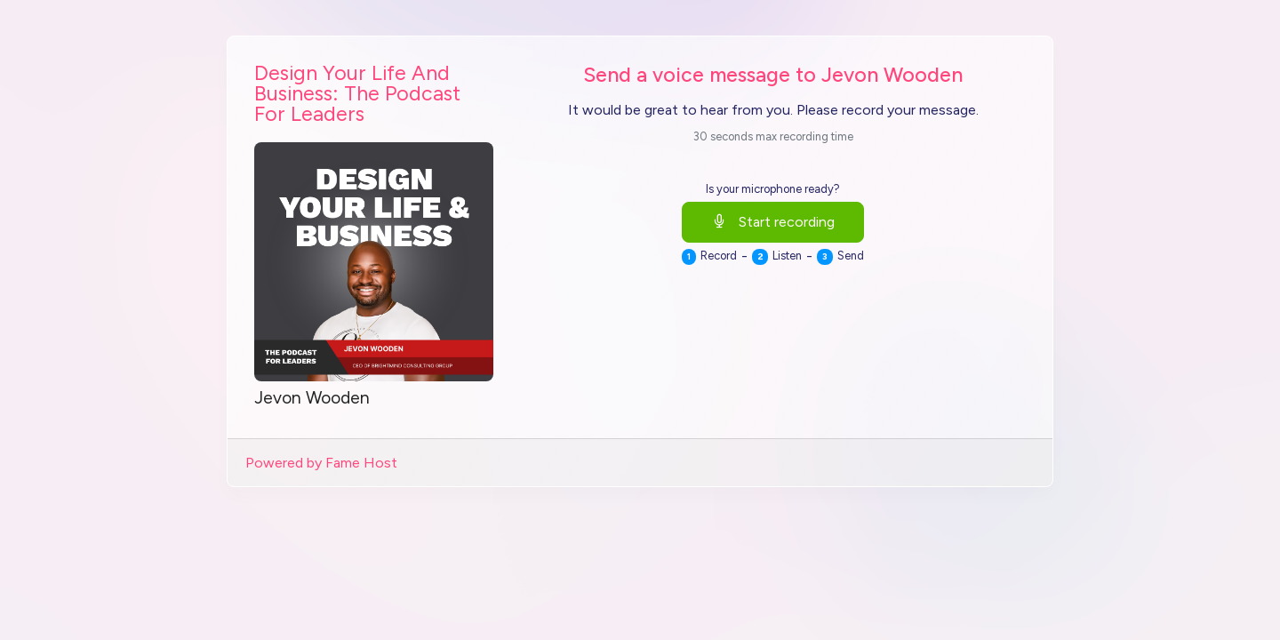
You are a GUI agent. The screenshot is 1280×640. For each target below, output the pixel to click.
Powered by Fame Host (321, 462)
